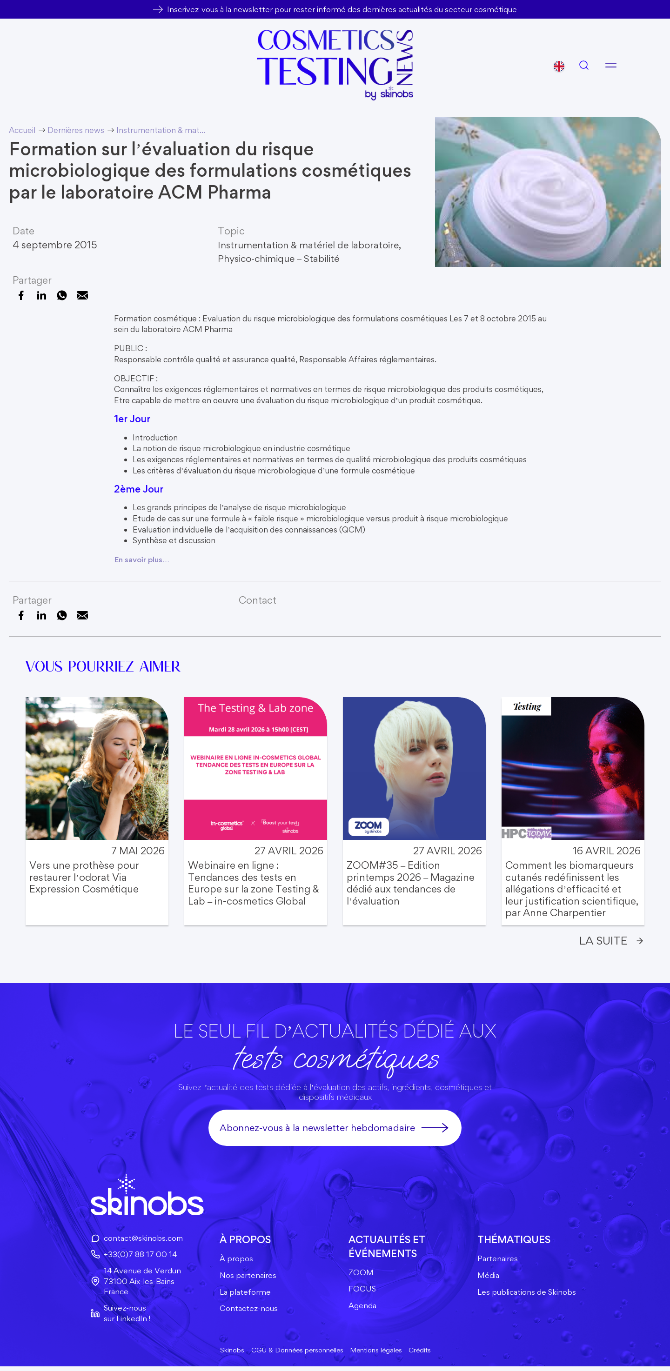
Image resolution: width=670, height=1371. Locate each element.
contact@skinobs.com (134, 1239)
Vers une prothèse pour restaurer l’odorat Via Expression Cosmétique (84, 877)
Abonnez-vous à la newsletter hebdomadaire (335, 1128)
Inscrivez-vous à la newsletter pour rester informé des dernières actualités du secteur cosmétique (342, 9)
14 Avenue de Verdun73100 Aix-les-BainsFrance (133, 1283)
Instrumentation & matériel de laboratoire (312, 244)
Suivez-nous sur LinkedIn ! (117, 1316)
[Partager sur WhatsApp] (62, 295)
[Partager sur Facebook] (21, 295)
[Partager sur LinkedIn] (41, 295)
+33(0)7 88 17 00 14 (130, 1255)
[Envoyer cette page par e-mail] (82, 295)
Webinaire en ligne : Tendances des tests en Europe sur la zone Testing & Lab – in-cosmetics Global (253, 883)
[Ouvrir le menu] (611, 65)
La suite (609, 941)
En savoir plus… (143, 559)
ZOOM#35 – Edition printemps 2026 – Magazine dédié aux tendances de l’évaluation (411, 883)
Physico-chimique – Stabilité (282, 258)
